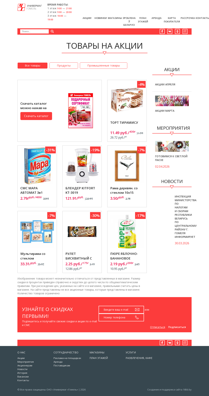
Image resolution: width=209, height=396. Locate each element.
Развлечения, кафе (139, 358)
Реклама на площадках (67, 358)
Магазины (115, 18)
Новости (22, 369)
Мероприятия (25, 361)
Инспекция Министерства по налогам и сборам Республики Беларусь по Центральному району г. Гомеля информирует (186, 217)
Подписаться (177, 327)
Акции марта (164, 110)
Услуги (131, 352)
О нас (21, 352)
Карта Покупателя (172, 19)
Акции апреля (165, 84)
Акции (87, 18)
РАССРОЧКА (188, 18)
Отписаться (157, 327)
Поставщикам (62, 365)
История (22, 373)
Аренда (157, 18)
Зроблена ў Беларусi (129, 21)
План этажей (143, 19)
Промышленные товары (103, 65)
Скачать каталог (36, 116)
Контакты (23, 380)
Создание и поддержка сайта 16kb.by (169, 389)
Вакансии (23, 376)
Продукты (64, 65)
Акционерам (24, 365)
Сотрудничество (66, 352)
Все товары (32, 65)
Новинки (100, 18)
